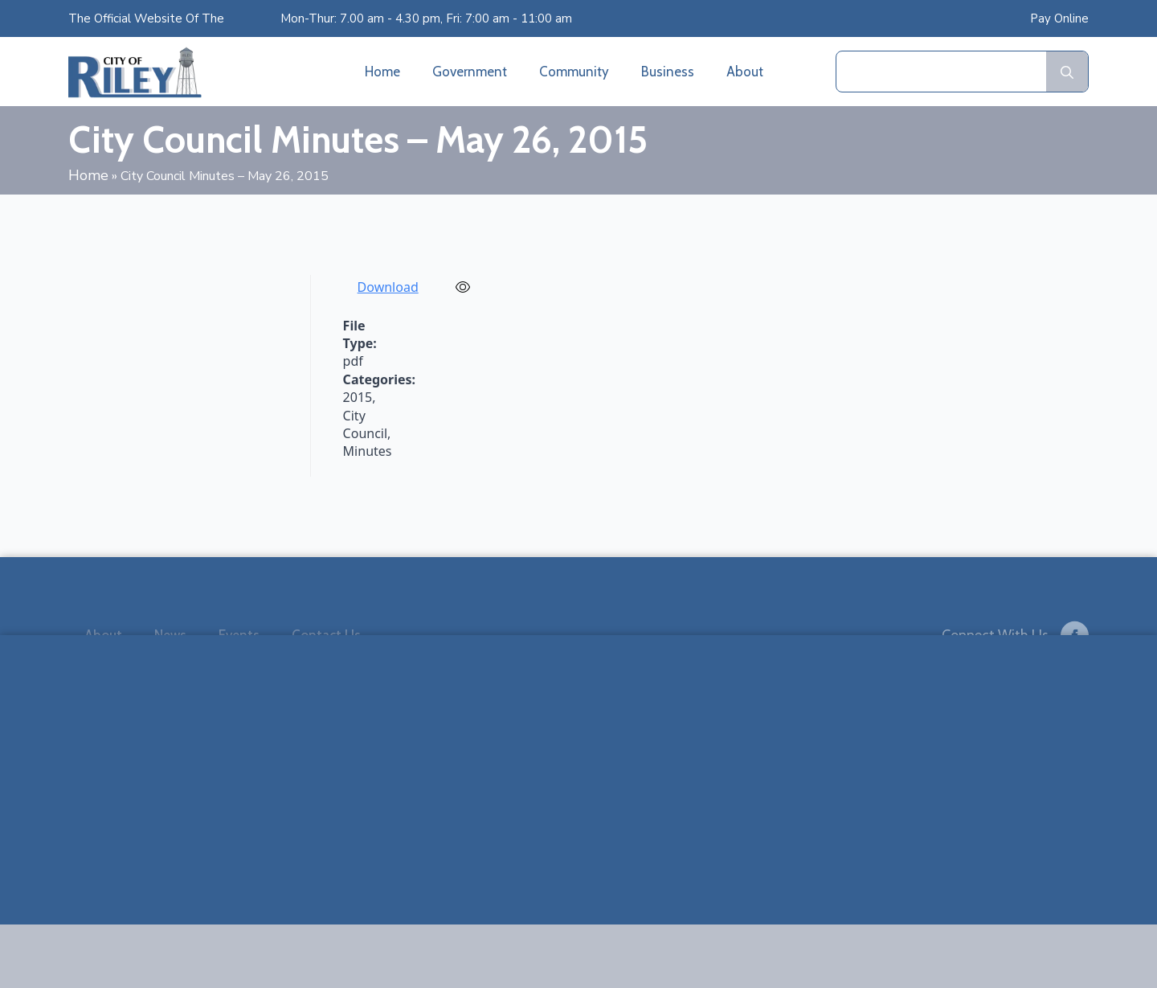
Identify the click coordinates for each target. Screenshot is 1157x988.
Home (382, 72)
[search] (1067, 72)
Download (388, 287)
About (744, 72)
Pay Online (1059, 18)
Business (667, 72)
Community (574, 72)
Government (469, 72)
